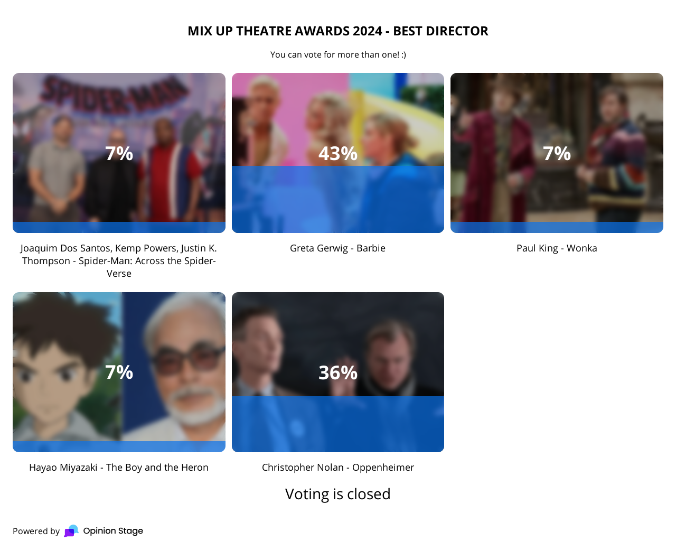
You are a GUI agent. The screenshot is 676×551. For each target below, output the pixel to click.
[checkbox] (119, 176)
